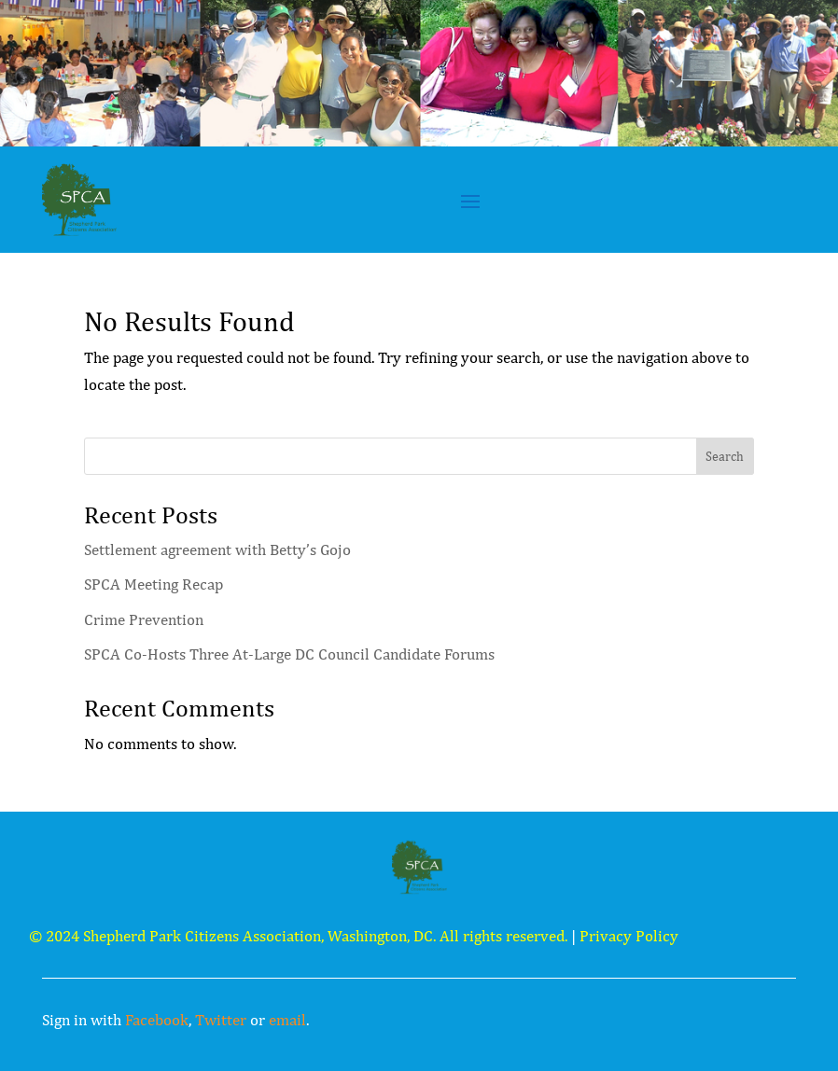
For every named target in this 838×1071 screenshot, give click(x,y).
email (287, 1019)
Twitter (220, 1019)
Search (724, 456)
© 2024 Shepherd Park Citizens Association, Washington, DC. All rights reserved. (298, 935)
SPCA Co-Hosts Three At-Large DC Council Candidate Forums (289, 654)
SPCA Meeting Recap (153, 584)
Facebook (157, 1019)
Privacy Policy (629, 935)
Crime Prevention (143, 619)
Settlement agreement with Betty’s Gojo (217, 549)
